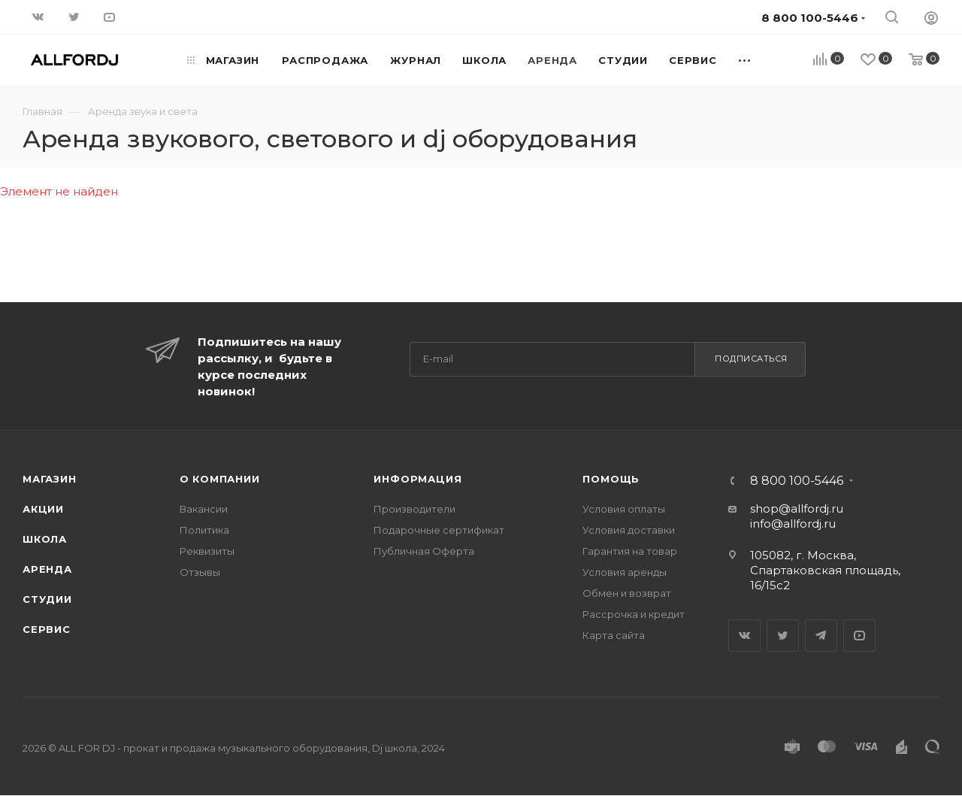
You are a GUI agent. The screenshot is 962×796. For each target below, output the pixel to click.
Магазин (50, 479)
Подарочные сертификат (439, 530)
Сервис (47, 629)
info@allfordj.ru (793, 523)
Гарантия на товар (629, 551)
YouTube (859, 635)
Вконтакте (744, 635)
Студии (47, 599)
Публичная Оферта (424, 551)
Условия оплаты (623, 509)
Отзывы (200, 572)
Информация (417, 479)
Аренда (47, 569)
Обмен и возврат (626, 593)
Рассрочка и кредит (633, 614)
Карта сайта (613, 635)
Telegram (821, 635)
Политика (204, 530)
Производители (414, 509)
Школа (45, 539)
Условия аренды (624, 572)
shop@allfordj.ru (796, 508)
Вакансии (204, 509)
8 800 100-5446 (796, 481)
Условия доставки (628, 530)
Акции (43, 509)
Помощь (611, 479)
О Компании (220, 479)
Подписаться (751, 358)
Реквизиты (207, 551)
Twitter (783, 635)
